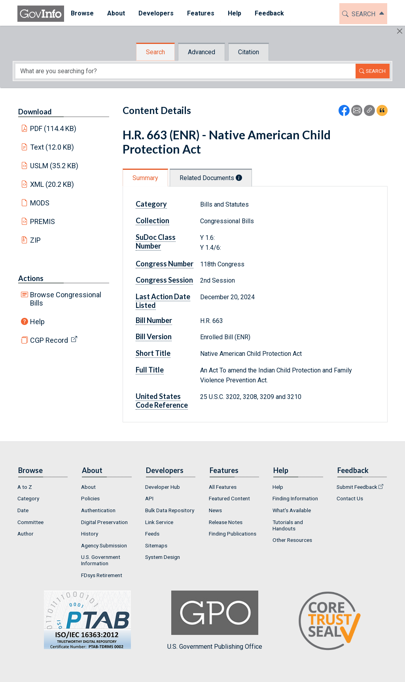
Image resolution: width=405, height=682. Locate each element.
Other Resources (292, 540)
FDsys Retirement (101, 575)
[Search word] (185, 71)
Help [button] (234, 13)
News (215, 510)
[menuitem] (82, 13)
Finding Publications (232, 533)
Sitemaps (156, 545)
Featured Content (229, 498)
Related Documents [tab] (211, 178)
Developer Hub (162, 487)
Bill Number (154, 320)
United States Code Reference (162, 400)
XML (52, 184)
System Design (162, 557)
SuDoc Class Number (156, 241)
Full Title (150, 369)
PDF (53, 128)
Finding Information (295, 498)
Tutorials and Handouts (288, 525)
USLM (54, 165)
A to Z (24, 487)
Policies (90, 498)
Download (35, 111)
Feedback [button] (269, 13)
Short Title (153, 353)
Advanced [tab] (201, 52)
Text (52, 147)
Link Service (159, 522)
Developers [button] (156, 13)
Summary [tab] (145, 178)
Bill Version (154, 336)
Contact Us (350, 498)
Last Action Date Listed (163, 301)
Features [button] (200, 13)
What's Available (292, 510)
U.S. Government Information (100, 560)
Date (22, 510)
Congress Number (164, 263)
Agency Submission (104, 545)
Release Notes (225, 522)
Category (151, 203)
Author (25, 533)
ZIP (35, 240)
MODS (39, 203)
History (89, 533)
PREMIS (42, 221)
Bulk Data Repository (169, 510)
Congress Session (164, 279)
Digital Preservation (104, 522)
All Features (223, 487)
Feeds (152, 533)
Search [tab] (155, 52)
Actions (31, 278)
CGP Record (49, 340)
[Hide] (399, 31)
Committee (30, 522)
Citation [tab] (248, 52)
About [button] (116, 13)
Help (37, 321)
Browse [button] (82, 13)
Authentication (98, 510)
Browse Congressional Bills (65, 299)
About (88, 487)
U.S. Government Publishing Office (214, 620)
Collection (152, 220)
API (149, 498)
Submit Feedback (357, 487)
